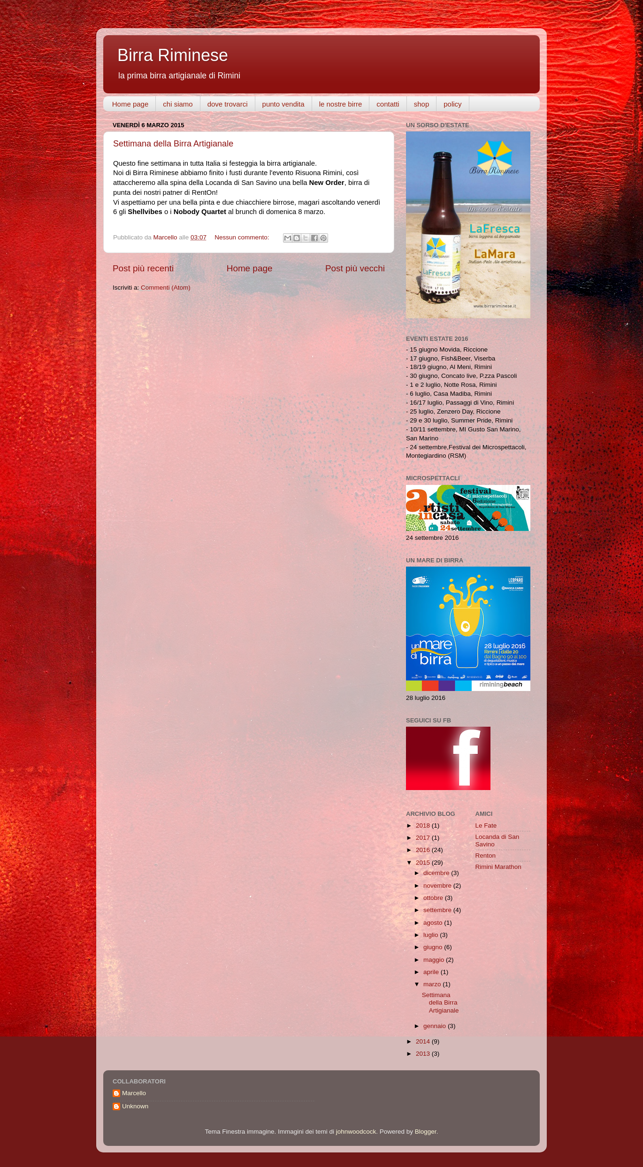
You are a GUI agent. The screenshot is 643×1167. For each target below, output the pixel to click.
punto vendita (283, 104)
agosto (433, 922)
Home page (130, 104)
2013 (424, 1053)
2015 (424, 862)
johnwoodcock (356, 1131)
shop (421, 104)
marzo (433, 984)
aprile (432, 971)
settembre (438, 910)
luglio (431, 934)
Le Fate (486, 825)
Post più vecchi (355, 268)
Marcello (134, 1093)
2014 (424, 1041)
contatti (387, 104)
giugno (433, 947)
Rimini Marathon (498, 866)
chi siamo (177, 104)
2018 (424, 825)
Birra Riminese (172, 55)
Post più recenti (143, 268)
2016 (424, 849)
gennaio (435, 1025)
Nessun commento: (242, 237)
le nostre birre (340, 104)
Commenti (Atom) (166, 287)
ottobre (434, 897)
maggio (434, 959)
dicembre (437, 872)
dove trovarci (227, 104)
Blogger (425, 1131)
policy (452, 104)
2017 (424, 837)
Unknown (135, 1106)
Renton (485, 855)
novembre (438, 885)
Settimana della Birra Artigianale (173, 143)
